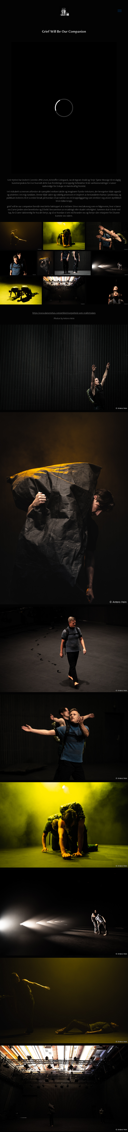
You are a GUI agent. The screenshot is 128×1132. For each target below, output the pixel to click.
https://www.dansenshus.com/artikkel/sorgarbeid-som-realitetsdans (64, 312)
